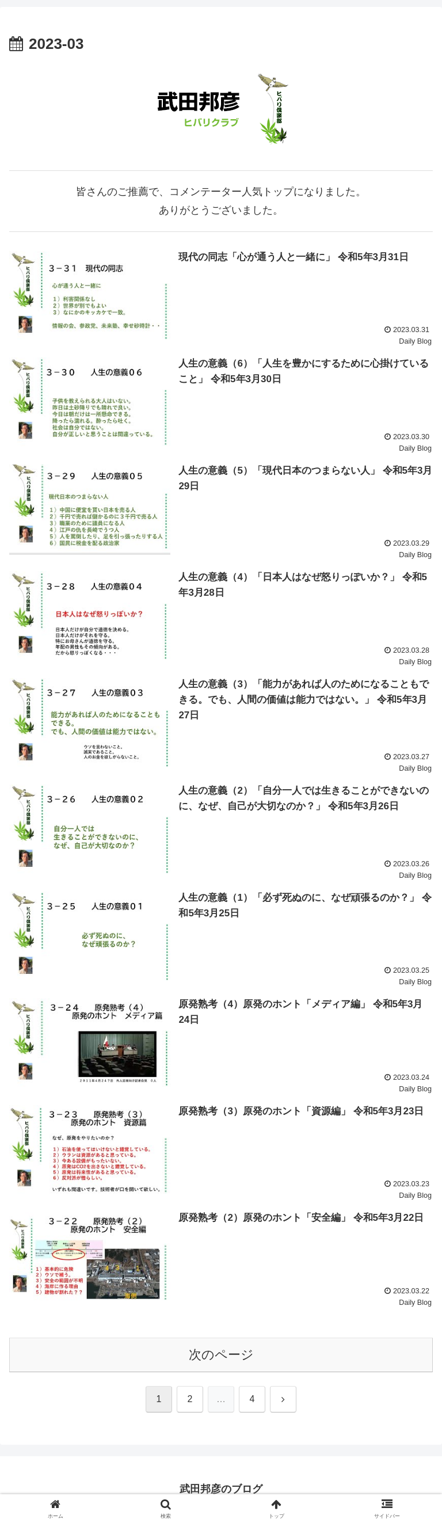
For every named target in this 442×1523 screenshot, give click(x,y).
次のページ (221, 1354)
